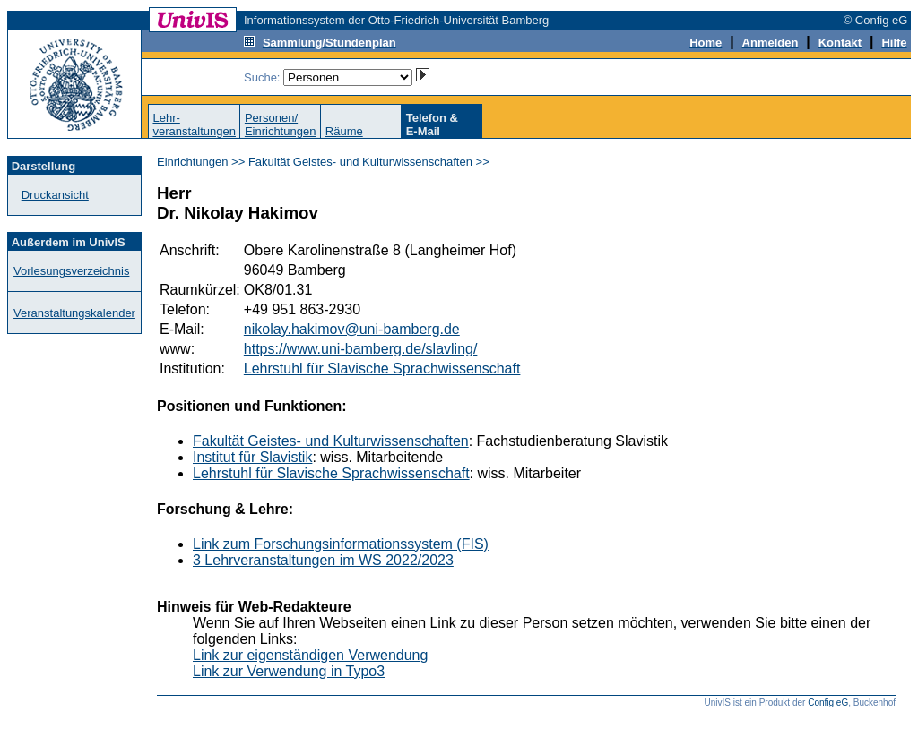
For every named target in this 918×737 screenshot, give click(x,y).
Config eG (828, 702)
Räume (344, 131)
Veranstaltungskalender (74, 313)
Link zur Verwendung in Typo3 (289, 671)
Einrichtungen (193, 161)
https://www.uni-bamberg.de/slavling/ (361, 348)
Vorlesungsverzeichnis (71, 271)
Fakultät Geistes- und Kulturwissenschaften (360, 161)
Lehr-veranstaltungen (194, 124)
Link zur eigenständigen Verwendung (310, 655)
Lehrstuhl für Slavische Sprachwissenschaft (382, 368)
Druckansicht (55, 194)
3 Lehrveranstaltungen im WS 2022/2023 (323, 560)
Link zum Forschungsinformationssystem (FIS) (341, 544)
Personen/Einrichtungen (280, 124)
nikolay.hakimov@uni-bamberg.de (352, 329)
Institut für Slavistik (252, 457)
